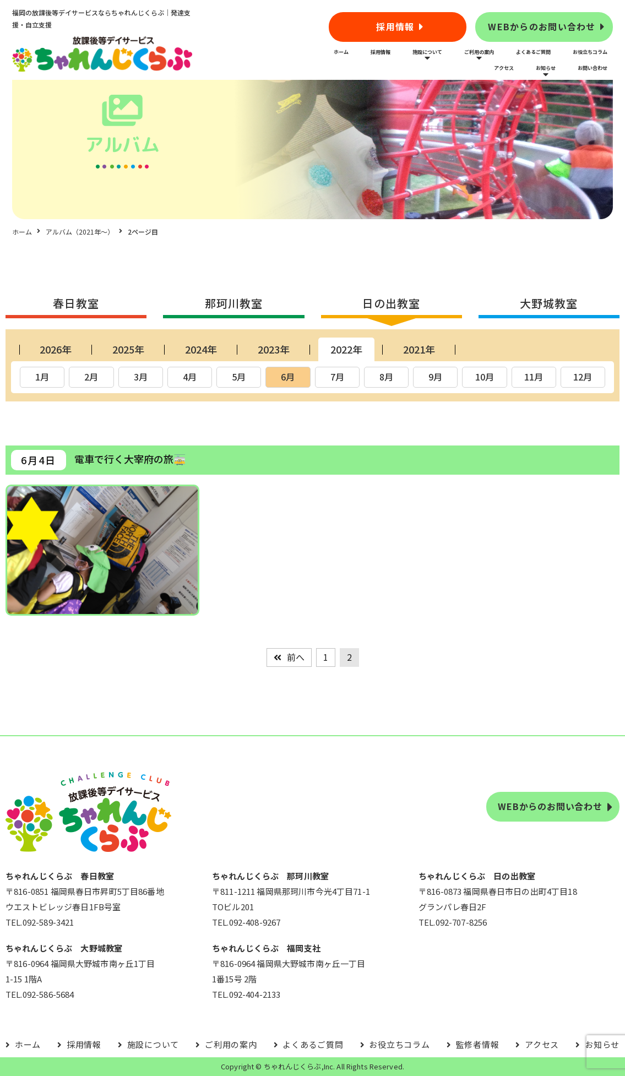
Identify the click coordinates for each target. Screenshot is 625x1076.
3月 (141, 376)
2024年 (201, 349)
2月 (91, 376)
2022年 (346, 349)
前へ (296, 657)
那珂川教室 (234, 303)
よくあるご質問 (533, 52)
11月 (533, 376)
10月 (484, 376)
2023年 (274, 349)
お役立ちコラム (590, 52)
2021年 (419, 349)
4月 (190, 376)
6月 (288, 376)
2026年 (56, 349)
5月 (239, 376)
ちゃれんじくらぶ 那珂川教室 (270, 876)
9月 (435, 376)
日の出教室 (391, 303)
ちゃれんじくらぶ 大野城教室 (64, 948)
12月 (582, 376)
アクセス (504, 68)
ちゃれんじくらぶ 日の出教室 (477, 876)
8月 (386, 376)
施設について (427, 52)
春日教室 (76, 303)
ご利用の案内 (479, 52)
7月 (337, 376)
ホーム (341, 52)
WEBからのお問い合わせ (541, 26)
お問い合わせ (592, 68)
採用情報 (395, 26)
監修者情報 (477, 1044)
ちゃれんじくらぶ (293, 1066)
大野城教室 (549, 303)
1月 (42, 376)
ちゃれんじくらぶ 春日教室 (60, 876)
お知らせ (546, 68)
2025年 (128, 349)
